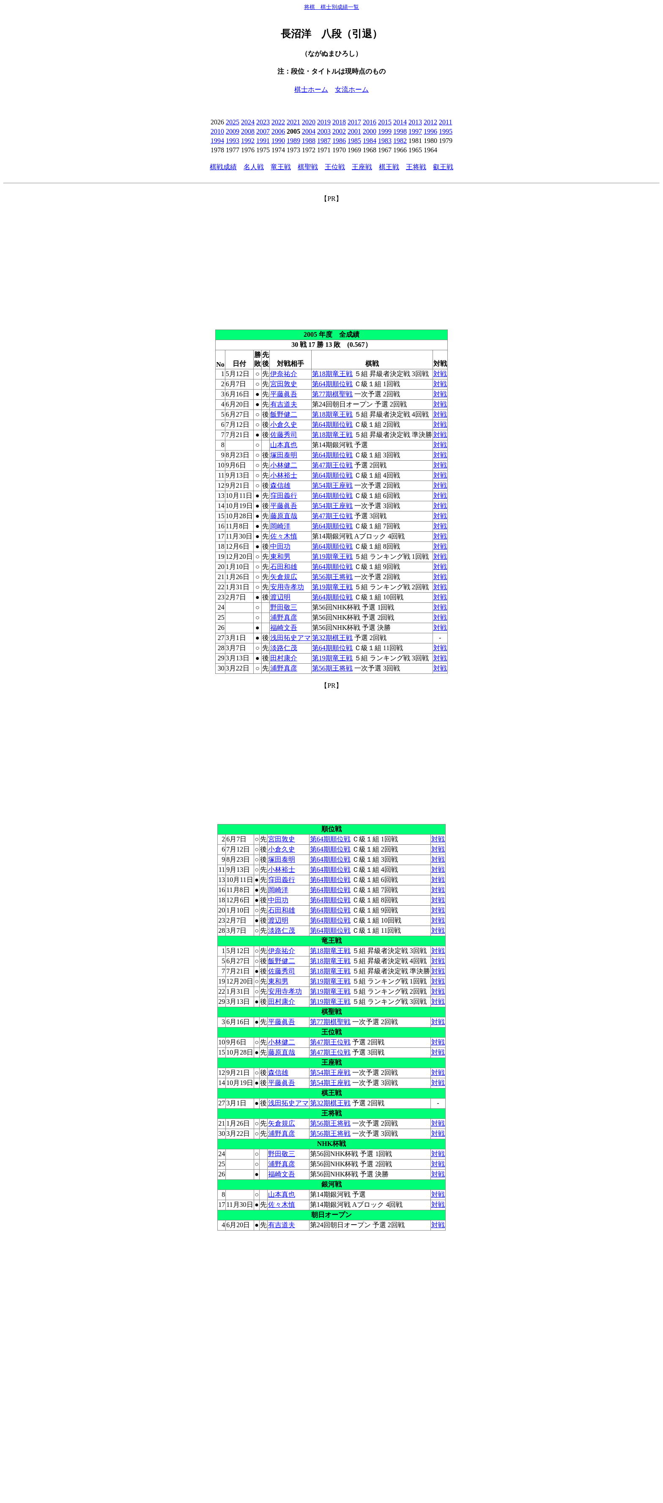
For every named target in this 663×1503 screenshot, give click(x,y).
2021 (293, 122)
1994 (217, 140)
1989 (293, 140)
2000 (369, 131)
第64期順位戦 (332, 383)
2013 (415, 122)
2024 (248, 122)
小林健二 (283, 465)
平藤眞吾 (283, 394)
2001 (354, 131)
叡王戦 (443, 166)
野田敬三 (283, 607)
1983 (385, 140)
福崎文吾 (283, 627)
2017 (354, 122)
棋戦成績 (223, 166)
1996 (430, 131)
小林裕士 (283, 475)
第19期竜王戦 (332, 556)
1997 (415, 131)
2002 (339, 131)
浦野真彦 (283, 617)
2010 (217, 131)
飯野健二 (283, 414)
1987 (324, 140)
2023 (263, 122)
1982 (400, 140)
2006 (278, 131)
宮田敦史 (283, 383)
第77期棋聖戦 (332, 394)
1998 (400, 131)
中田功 (280, 546)
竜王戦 (281, 166)
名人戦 (254, 166)
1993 (232, 140)
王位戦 (335, 166)
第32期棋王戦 (332, 637)
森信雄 (280, 485)
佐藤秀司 (283, 434)
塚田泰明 (283, 455)
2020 (308, 122)
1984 (369, 140)
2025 (232, 122)
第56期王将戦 (332, 576)
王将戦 (416, 166)
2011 (445, 122)
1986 (339, 140)
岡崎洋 (280, 526)
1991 (263, 140)
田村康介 (283, 658)
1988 (308, 140)
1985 (354, 140)
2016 (369, 122)
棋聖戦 (308, 166)
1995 (445, 131)
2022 (278, 122)
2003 (324, 131)
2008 (248, 131)
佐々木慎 (283, 536)
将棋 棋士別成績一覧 (331, 7)
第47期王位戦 (332, 465)
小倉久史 (283, 424)
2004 (308, 131)
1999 (385, 131)
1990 (278, 140)
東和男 (280, 556)
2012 (430, 122)
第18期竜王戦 (332, 373)
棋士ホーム (311, 89)
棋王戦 (389, 166)
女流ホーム (352, 89)
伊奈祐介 (283, 373)
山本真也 (283, 444)
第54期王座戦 (332, 485)
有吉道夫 (283, 404)
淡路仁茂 (283, 647)
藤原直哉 (283, 515)
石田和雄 (283, 566)
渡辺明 (280, 597)
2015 (385, 122)
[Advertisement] (331, 262)
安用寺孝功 (287, 587)
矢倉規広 (283, 576)
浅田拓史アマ (290, 637)
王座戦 (362, 166)
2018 (339, 122)
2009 (232, 131)
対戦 (440, 373)
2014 (400, 122)
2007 (263, 131)
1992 (248, 140)
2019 (324, 122)
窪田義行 (283, 495)
